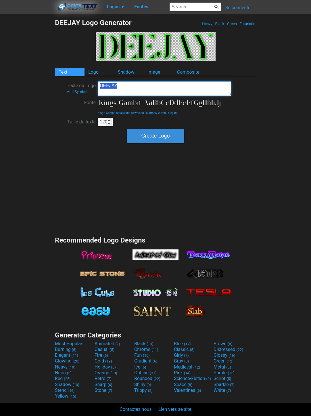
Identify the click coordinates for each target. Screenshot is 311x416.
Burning (65, 349)
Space (183, 384)
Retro (103, 378)
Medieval (187, 367)
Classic (184, 349)
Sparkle (224, 384)
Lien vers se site (175, 409)
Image (153, 72)
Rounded (147, 378)
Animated (107, 343)
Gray (181, 361)
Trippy (143, 390)
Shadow (126, 72)
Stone (103, 390)
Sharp (103, 384)
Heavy (207, 24)
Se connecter (238, 7)
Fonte (90, 102)
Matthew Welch (156, 113)
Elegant (173, 113)
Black (219, 24)
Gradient (145, 361)
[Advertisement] (27, 104)
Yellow (65, 396)
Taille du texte (81, 122)
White (222, 390)
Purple (224, 372)
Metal (222, 367)
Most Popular (68, 343)
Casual (104, 349)
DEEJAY (164, 88)
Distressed (228, 349)
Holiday (105, 367)
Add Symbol (77, 91)
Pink (182, 372)
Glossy (224, 355)
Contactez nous (135, 409)
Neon (63, 372)
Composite (188, 72)
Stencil (64, 390)
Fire (101, 355)
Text (63, 72)
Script (222, 378)
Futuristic (247, 24)
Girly (181, 355)
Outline (145, 372)
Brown (223, 343)
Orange (106, 372)
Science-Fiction (192, 378)
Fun (142, 355)
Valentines (187, 390)
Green (232, 24)
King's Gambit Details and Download (121, 113)
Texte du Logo (81, 88)
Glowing (67, 361)
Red (63, 378)
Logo (93, 72)
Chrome (146, 349)
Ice (140, 367)
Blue (182, 343)
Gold (103, 361)
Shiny (142, 384)
